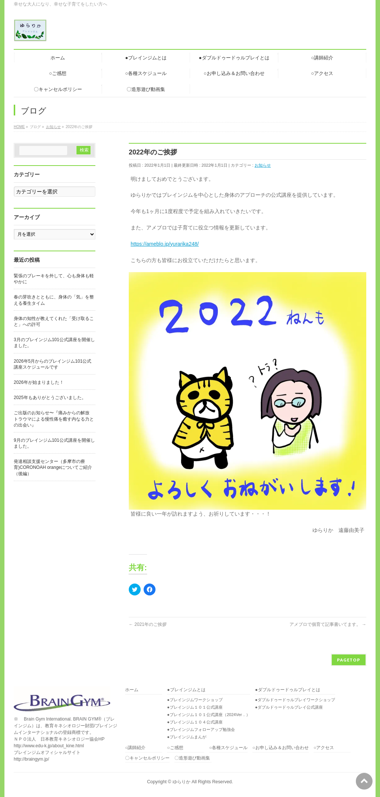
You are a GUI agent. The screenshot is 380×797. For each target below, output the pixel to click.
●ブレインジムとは (186, 689)
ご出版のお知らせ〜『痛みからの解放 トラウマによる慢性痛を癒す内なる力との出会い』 (54, 418)
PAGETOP (348, 659)
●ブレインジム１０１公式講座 (195, 707)
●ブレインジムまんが (186, 737)
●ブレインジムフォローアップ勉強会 (201, 729)
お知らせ (263, 165)
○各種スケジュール (228, 747)
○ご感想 (175, 747)
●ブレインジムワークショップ (195, 700)
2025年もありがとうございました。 (50, 397)
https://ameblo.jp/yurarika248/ (165, 244)
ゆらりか (181, 781)
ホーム (131, 689)
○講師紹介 (135, 747)
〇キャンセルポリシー (147, 758)
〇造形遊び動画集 (192, 758)
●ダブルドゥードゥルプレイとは (287, 689)
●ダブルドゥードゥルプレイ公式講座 (289, 707)
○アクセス (324, 747)
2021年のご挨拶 (148, 624)
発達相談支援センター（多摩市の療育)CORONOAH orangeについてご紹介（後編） (53, 467)
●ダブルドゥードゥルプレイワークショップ (295, 700)
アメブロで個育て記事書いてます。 (327, 624)
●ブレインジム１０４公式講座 (195, 722)
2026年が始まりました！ (39, 382)
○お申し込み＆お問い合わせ (280, 747)
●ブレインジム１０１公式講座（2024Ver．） (208, 714)
